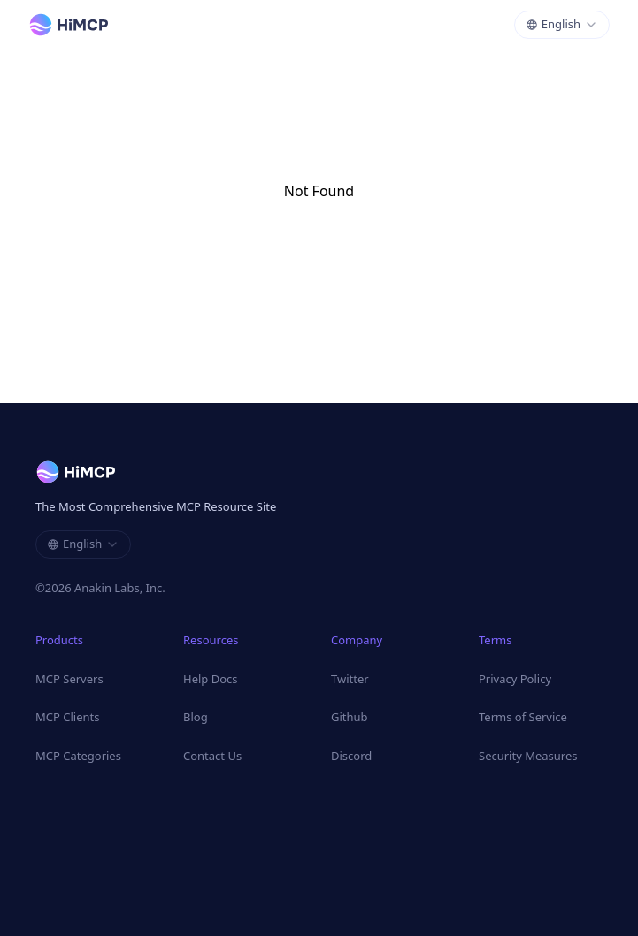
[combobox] (562, 25)
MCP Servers (69, 679)
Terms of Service (523, 717)
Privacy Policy (515, 679)
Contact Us (212, 756)
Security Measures (528, 756)
